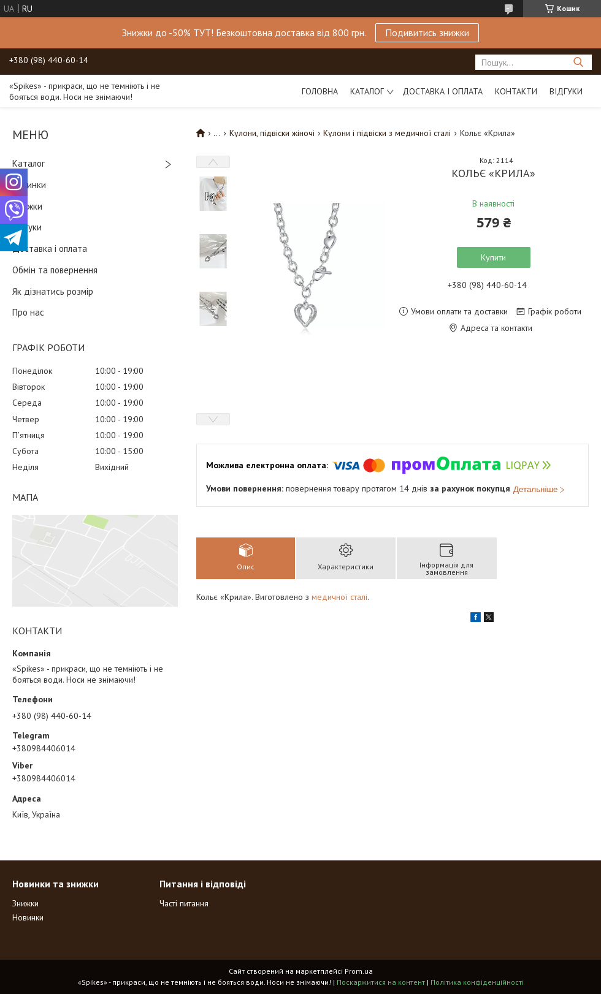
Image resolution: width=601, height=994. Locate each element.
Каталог (367, 91)
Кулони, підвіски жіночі (272, 133)
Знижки (27, 206)
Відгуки (566, 91)
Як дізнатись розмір (52, 291)
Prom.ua (359, 971)
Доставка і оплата (442, 91)
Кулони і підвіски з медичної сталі (387, 133)
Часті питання (184, 903)
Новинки (29, 185)
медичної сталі (339, 596)
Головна (320, 91)
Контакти (516, 91)
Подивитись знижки (427, 32)
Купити (493, 257)
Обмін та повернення (55, 270)
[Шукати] (578, 62)
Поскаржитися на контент (381, 982)
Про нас (28, 312)
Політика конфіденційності (477, 982)
